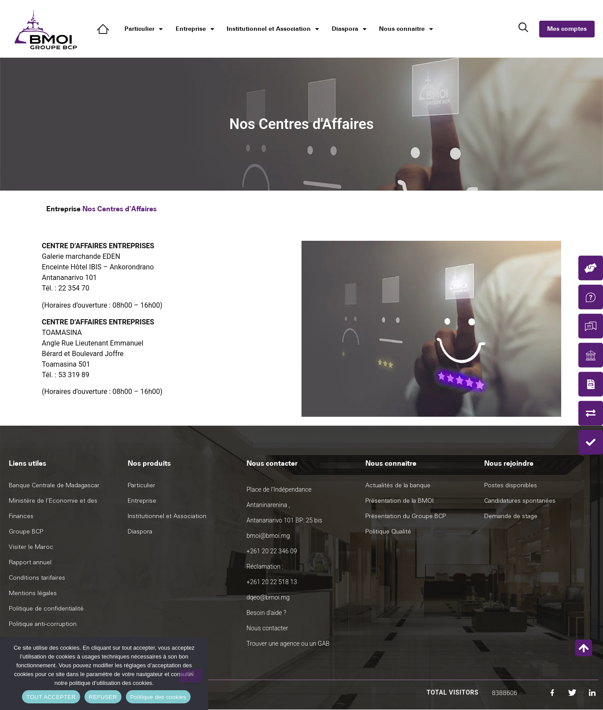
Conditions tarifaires (37, 577)
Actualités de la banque (397, 485)
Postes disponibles (510, 485)
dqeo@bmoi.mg (268, 597)
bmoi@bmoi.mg (268, 535)
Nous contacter (267, 628)
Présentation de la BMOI (399, 500)
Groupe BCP (26, 531)
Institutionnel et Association (273, 29)
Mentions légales (33, 593)
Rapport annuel (30, 562)
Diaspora (349, 29)
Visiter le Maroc (31, 547)
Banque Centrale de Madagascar (54, 485)
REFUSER (103, 697)
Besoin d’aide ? (266, 612)
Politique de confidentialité (46, 608)
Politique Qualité (388, 531)
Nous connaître (406, 29)
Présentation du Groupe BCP (405, 516)
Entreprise (195, 29)
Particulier (144, 29)
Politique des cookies (158, 697)
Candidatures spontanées (519, 500)
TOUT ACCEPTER (51, 697)
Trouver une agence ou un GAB (288, 643)
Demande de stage (510, 516)
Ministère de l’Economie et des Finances (53, 508)
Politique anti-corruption (43, 624)
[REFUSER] (191, 675)
